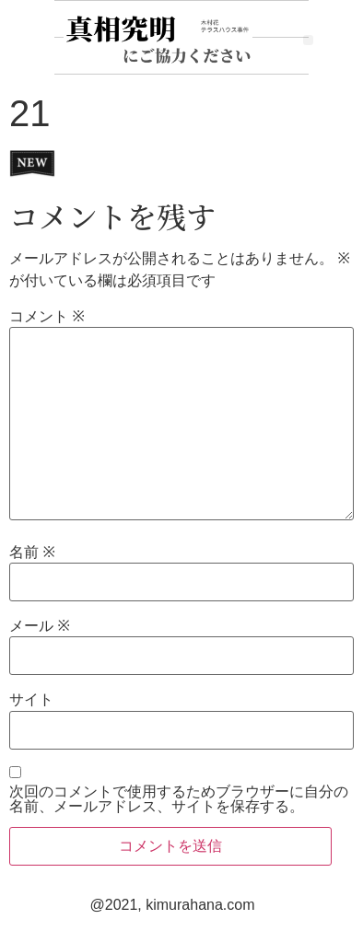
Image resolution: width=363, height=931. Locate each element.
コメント (47, 316)
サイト (31, 699)
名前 (32, 552)
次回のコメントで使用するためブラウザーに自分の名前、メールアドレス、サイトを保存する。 (178, 799)
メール (39, 626)
